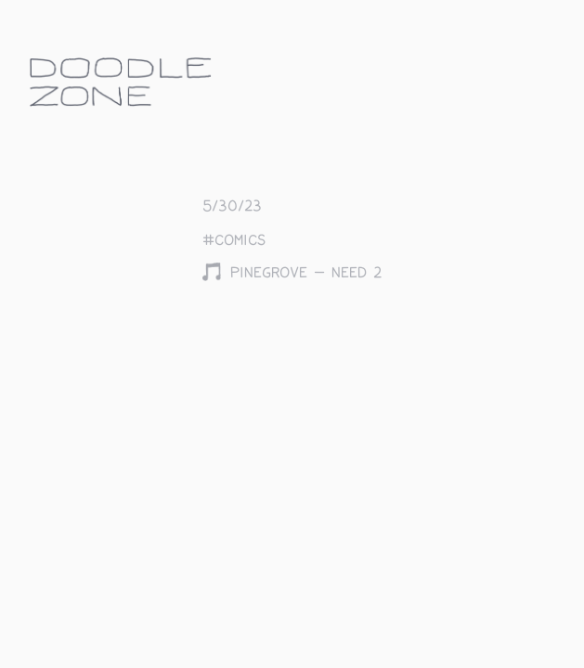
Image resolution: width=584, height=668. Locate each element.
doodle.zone (121, 82)
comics (240, 241)
